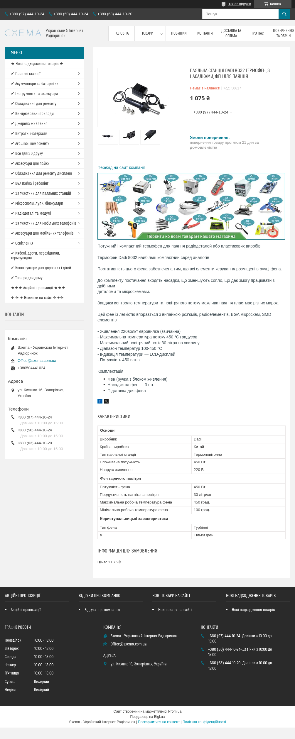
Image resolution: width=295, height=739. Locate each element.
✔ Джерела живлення (29, 123)
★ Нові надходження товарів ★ (37, 64)
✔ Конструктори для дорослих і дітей (41, 268)
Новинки (179, 33)
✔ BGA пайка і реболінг (29, 183)
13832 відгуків (239, 4)
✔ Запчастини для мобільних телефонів (43, 223)
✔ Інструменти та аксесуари (34, 93)
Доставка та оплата (231, 33)
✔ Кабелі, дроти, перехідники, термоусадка (35, 255)
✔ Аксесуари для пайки (30, 163)
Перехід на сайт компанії (121, 167)
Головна (121, 33)
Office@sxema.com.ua (37, 360)
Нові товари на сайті (175, 610)
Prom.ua (174, 711)
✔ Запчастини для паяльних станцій (41, 193)
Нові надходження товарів (253, 610)
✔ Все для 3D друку (27, 153)
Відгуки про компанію (102, 610)
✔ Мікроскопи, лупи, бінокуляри (37, 203)
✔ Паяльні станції (26, 74)
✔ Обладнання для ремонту (33, 103)
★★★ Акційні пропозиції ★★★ (38, 288)
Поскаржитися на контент (159, 722)
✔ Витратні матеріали (29, 133)
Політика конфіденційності (204, 722)
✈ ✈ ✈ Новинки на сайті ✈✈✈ (37, 298)
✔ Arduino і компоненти (30, 143)
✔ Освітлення (22, 243)
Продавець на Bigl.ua (147, 717)
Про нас (257, 33)
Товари (148, 33)
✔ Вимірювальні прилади (32, 113)
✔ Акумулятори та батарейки (34, 84)
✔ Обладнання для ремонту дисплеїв (41, 173)
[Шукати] (284, 14)
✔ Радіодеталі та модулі (31, 213)
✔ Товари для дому (27, 278)
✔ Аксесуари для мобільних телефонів (42, 233)
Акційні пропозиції (26, 610)
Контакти (205, 33)
